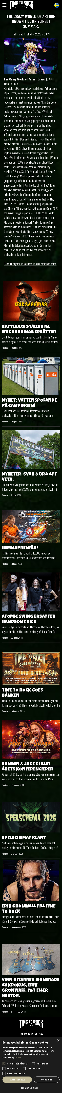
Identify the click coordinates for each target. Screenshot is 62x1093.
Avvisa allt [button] (46, 1079)
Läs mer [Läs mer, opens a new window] (18, 1057)
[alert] (31, 1065)
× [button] (58, 1040)
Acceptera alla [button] (17, 1079)
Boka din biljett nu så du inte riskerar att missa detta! (30, 264)
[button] (31, 1087)
